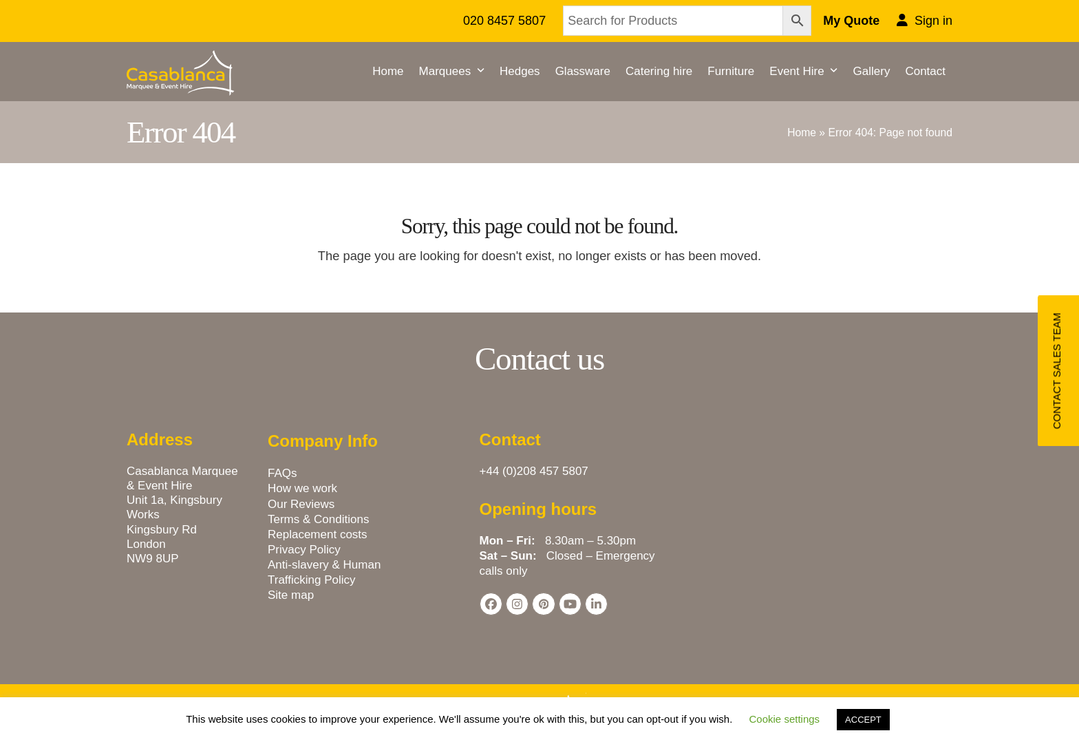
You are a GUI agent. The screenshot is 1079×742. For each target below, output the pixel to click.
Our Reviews (301, 504)
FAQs (282, 473)
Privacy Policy (304, 549)
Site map (291, 595)
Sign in (933, 21)
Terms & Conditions (318, 519)
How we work (302, 488)
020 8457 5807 (504, 21)
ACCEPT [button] (863, 719)
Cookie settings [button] (784, 719)
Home (801, 132)
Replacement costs (317, 534)
